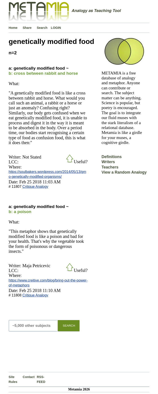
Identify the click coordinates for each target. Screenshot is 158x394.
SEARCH (69, 325)
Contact (29, 377)
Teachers (109, 167)
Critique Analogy (35, 186)
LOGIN (56, 27)
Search (42, 27)
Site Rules (13, 379)
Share (27, 27)
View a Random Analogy (123, 172)
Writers (108, 162)
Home (13, 27)
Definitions (111, 157)
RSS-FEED (41, 379)
